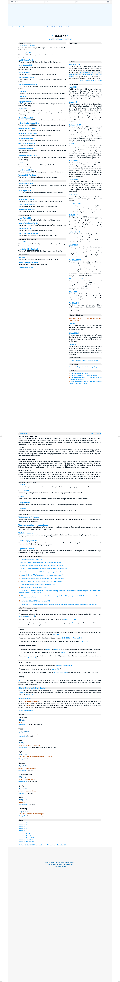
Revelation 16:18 (74, 303)
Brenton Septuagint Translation (28, 263)
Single (79, 360)
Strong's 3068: (23, 747)
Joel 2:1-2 (72, 144)
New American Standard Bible (27, 84)
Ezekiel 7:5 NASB (23, 829)
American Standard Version (26, 128)
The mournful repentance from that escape (84, 375)
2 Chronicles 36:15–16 (61, 672)
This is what (84, 72)
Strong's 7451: (23, 770)
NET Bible (21, 163)
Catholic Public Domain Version (28, 223)
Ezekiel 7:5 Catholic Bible (26, 842)
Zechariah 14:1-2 (74, 215)
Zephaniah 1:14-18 (75, 125)
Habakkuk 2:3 (60, 666)
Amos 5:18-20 (73, 161)
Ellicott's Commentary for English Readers (32, 688)
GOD (96, 72)
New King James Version (26, 77)
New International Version (26, 46)
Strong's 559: (22, 759)
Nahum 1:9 (21, 693)
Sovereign (90, 360)
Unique (96, 360)
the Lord (91, 72)
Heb (70, 39)
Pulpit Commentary (25, 698)
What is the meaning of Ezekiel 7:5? (31, 559)
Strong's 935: (22, 816)
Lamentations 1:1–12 (29, 658)
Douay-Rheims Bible (24, 218)
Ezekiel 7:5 (22, 680)
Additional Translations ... (26, 268)
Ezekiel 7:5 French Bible (26, 840)
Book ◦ (93, 433)
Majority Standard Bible (25, 184)
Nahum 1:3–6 (83, 641)
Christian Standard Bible (25, 118)
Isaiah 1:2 (21, 616)
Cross (55, 39)
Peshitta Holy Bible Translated (28, 249)
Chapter (98, 433)
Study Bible (23, 433)
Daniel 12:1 (57, 649)
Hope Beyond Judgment (26, 549)
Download (98, 80)
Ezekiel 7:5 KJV (23, 831)
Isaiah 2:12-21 (73, 180)
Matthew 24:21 (64, 652)
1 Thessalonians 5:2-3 (76, 279)
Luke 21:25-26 (73, 245)
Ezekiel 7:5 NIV (23, 823)
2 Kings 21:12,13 (74, 333)
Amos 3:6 (56, 634)
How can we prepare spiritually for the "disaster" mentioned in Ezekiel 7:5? (43, 569)
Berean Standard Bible (25, 65)
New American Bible (24, 228)
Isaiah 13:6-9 (73, 87)
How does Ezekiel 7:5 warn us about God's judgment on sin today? (40, 562)
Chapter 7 (21, 26)
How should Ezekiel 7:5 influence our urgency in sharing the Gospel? (41, 575)
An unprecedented (81, 74)
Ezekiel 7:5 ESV (23, 827)
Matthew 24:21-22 (74, 232)
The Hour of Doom (75, 64)
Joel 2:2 (48, 649)
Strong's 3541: (23, 725)
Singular (84, 360)
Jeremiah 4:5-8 (73, 102)
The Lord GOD (24, 491)
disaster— (90, 74)
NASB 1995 (22, 91)
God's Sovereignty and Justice (28, 541)
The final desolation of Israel (79, 373)
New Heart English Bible (26, 170)
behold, (96, 74)
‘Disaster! (72, 74)
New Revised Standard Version (28, 233)
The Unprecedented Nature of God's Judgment (33, 525)
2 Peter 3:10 (73, 292)
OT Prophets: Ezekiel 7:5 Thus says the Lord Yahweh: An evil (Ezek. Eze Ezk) (42, 845)
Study (60, 39)
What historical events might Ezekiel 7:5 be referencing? (37, 584)
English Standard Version (26, 60)
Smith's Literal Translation (26, 209)
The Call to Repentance (25, 533)
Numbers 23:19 (67, 619)
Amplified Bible (23, 109)
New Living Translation (25, 53)
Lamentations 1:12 (75, 204)
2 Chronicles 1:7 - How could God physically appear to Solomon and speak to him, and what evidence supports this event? (59, 604)
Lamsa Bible (22, 242)
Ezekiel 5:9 (72, 324)
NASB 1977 (22, 97)
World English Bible (24, 191)
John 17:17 (76, 619)
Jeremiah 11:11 (78, 638)
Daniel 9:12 (72, 344)
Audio (50, 39)
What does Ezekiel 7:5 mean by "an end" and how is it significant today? (42, 578)
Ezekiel (16, 26)
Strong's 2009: (23, 804)
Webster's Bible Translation (27, 175)
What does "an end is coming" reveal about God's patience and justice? (42, 565)
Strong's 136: (22, 736)
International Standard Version (27, 156)
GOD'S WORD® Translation (26, 143)
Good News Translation (25, 149)
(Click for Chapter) (27, 43)
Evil (76, 360)
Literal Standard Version (26, 199)
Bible (13, 26)
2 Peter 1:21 (74, 623)
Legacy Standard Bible (25, 102)
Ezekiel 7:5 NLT (23, 825)
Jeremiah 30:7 (73, 195)
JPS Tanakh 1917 (23, 257)
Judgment (23, 509)
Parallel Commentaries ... (26, 710)
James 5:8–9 (56, 669)
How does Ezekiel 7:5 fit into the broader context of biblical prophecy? (42, 581)
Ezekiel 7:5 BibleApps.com (26, 834)
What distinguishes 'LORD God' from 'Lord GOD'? (36, 601)
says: (100, 72)
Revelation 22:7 (70, 666)
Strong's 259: (22, 782)
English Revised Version (26, 138)
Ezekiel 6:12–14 (67, 638)
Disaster (71, 360)
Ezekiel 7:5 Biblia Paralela (26, 836)
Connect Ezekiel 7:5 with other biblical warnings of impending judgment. (42, 572)
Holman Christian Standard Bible (28, 123)
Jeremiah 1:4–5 (30, 616)
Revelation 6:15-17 (75, 260)
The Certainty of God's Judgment (28, 517)
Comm (65, 39)
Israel (21, 497)
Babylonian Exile (25, 503)
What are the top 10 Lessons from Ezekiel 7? (35, 587)
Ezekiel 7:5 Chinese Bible (26, 838)
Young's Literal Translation (26, 204)
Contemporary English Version (27, 133)
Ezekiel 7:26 (29, 695)
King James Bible (24, 72)
